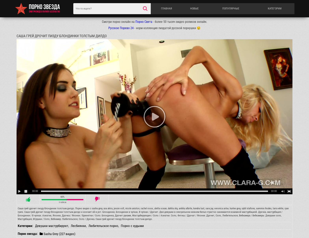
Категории (275, 8)
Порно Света (143, 22)
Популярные (230, 8)
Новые (194, 8)
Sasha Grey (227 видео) (57, 233)
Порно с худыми (132, 226)
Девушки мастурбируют (51, 226)
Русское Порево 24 (121, 28)
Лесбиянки (78, 226)
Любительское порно (103, 226)
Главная (166, 8)
